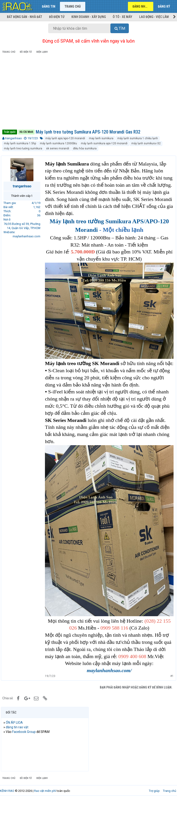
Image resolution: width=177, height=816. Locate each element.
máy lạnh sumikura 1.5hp (20, 143)
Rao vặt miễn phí (45, 806)
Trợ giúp (154, 806)
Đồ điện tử (57, 17)
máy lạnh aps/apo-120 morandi (65, 138)
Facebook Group (25, 747)
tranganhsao (13, 138)
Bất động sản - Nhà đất (24, 17)
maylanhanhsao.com (28, 236)
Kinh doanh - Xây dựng (88, 17)
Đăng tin (48, 6)
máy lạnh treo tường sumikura (23, 148)
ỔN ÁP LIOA (15, 738)
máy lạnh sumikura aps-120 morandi (104, 143)
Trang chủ (73, 6)
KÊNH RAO (7, 806)
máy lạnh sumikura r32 (146, 143)
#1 (170, 692)
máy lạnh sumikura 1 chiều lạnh (137, 138)
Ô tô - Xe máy (122, 17)
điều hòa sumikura (85, 148)
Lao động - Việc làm (154, 17)
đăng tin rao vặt (18, 743)
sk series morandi (57, 148)
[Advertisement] (88, 92)
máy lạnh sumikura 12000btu (58, 143)
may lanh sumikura (101, 138)
